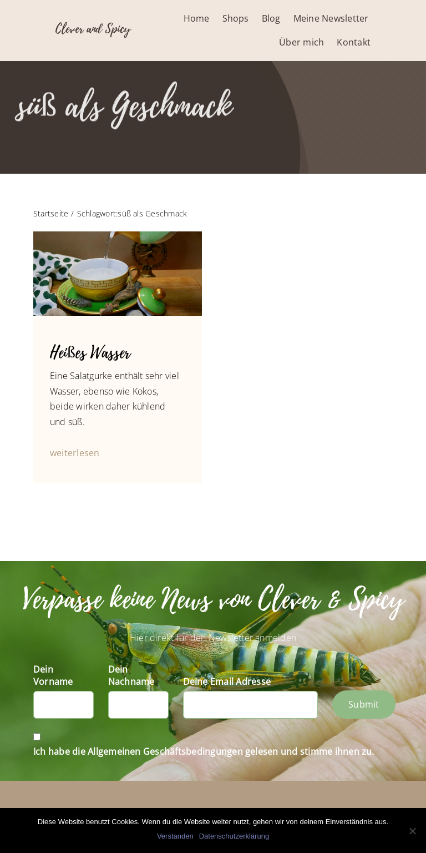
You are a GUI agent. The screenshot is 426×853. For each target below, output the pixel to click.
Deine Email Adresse (227, 681)
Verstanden (175, 836)
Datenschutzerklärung (234, 836)
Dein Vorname (53, 675)
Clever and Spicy (92, 29)
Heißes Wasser (90, 353)
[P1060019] (117, 236)
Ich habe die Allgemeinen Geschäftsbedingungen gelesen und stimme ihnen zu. (203, 751)
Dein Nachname (131, 675)
